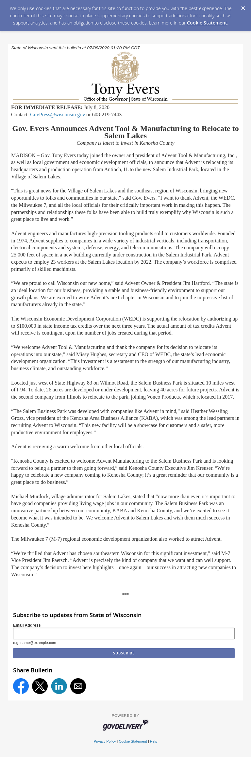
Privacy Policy (105, 741)
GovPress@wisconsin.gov (57, 114)
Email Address (27, 625)
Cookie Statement (207, 23)
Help (153, 741)
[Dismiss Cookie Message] (243, 6)
